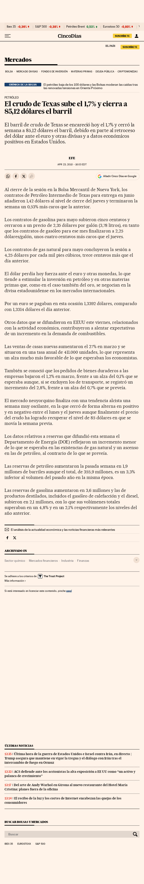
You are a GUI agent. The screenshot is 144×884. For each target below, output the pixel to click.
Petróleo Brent (75, 26)
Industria (67, 560)
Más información (15, 580)
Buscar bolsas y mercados (26, 822)
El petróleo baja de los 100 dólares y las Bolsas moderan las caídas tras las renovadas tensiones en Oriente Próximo (90, 86)
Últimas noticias (19, 745)
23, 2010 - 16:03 (71, 164)
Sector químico (15, 560)
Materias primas (81, 71)
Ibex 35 (11, 26)
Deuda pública (105, 71)
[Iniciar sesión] (136, 36)
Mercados (18, 60)
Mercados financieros (43, 560)
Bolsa (9, 71)
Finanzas (83, 560)
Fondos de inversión (54, 71)
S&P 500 (41, 26)
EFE (72, 158)
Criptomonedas (128, 71)
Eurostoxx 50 (111, 26)
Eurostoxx (24, 844)
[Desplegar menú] (8, 36)
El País (110, 45)
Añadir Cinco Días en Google (119, 176)
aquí (69, 590)
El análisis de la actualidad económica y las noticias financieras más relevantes (63, 529)
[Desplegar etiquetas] (136, 560)
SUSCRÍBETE (122, 36)
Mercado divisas (27, 71)
